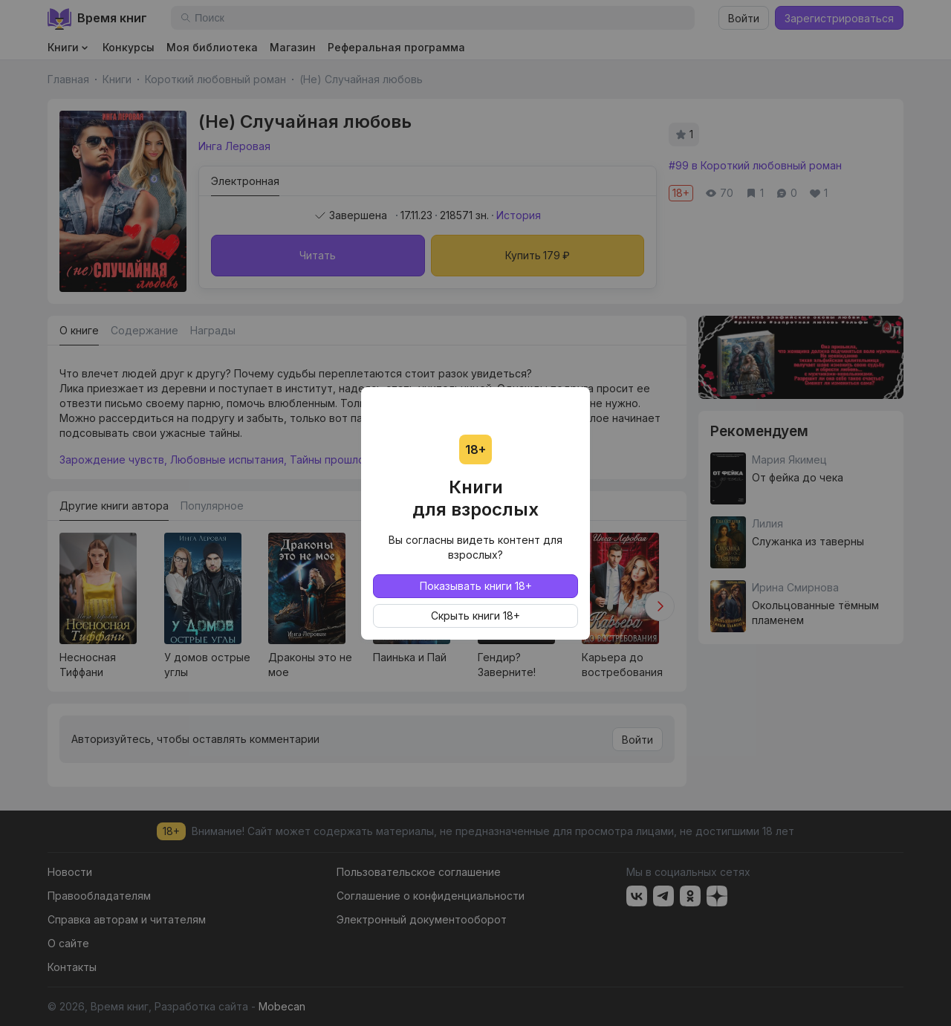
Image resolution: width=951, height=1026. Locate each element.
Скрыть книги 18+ (475, 615)
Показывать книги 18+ (476, 585)
